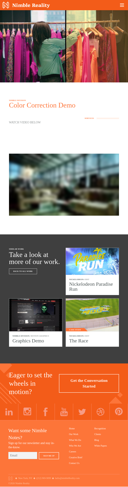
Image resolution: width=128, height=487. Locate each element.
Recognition (100, 428)
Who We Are (75, 446)
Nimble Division (26, 5)
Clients (97, 434)
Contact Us (74, 463)
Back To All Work (23, 271)
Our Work (73, 434)
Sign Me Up (48, 456)
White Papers (100, 446)
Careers (72, 451)
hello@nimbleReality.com (67, 478)
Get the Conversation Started (89, 383)
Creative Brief (75, 457)
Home (72, 428)
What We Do (75, 440)
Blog (96, 440)
